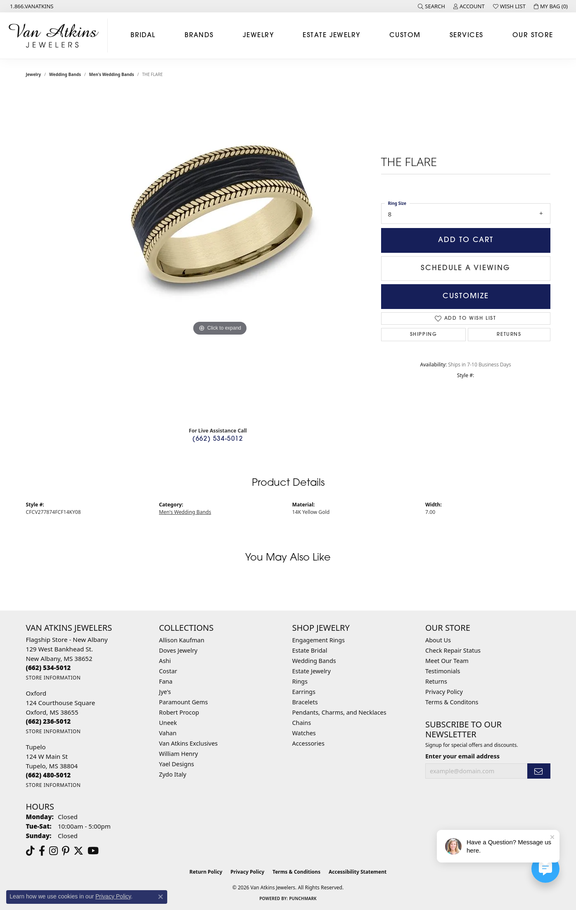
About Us (438, 640)
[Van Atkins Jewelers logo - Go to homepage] (56, 35)
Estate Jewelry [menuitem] (311, 671)
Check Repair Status (453, 650)
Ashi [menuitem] (165, 661)
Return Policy (206, 871)
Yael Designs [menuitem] (176, 764)
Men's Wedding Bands (111, 74)
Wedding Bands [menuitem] (314, 661)
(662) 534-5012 (217, 439)
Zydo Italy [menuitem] (172, 774)
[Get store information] (53, 677)
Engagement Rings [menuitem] (318, 640)
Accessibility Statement (357, 871)
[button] (431, 6)
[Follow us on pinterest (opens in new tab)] (65, 851)
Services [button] (467, 35)
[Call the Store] (48, 667)
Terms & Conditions (296, 871)
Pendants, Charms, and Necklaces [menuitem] (339, 712)
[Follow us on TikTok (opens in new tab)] (30, 851)
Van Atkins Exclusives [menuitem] (188, 743)
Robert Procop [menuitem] (179, 712)
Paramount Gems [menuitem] (183, 702)
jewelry (33, 74)
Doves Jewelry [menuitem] (178, 650)
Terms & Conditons (451, 702)
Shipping (423, 334)
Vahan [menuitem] (167, 733)
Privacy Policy (444, 692)
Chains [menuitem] (301, 723)
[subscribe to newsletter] (538, 771)
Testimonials (442, 671)
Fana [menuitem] (166, 681)
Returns (509, 334)
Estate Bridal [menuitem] (309, 650)
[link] (31, 6)
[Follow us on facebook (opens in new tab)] (42, 851)
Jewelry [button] (258, 35)
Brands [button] (199, 35)
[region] (220, 255)
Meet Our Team (447, 661)
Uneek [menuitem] (168, 723)
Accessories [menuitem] (308, 743)
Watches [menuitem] (304, 733)
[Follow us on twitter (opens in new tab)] (78, 851)
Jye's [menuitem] (165, 692)
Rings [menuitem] (300, 681)
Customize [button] (466, 296)
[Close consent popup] (160, 896)
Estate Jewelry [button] (331, 35)
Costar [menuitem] (168, 671)
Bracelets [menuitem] (305, 702)
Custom (405, 35)
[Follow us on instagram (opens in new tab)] (53, 851)
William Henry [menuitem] (178, 754)
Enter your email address (462, 756)
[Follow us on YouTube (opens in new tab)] (93, 851)
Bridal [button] (143, 35)
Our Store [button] (532, 35)
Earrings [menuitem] (303, 692)
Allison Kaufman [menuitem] (181, 640)
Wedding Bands (65, 74)
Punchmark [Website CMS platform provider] (303, 898)
